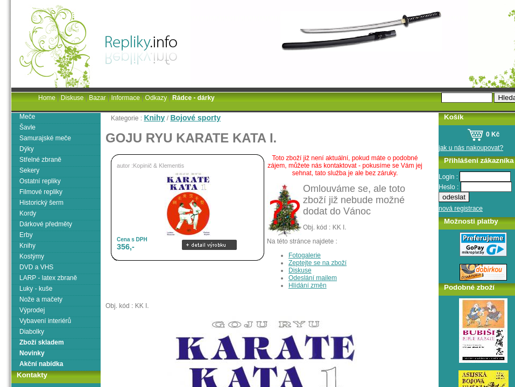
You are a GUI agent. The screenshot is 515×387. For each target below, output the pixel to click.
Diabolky (31, 331)
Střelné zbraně (40, 159)
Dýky (26, 149)
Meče (27, 116)
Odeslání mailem (312, 278)
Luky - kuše (35, 288)
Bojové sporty (195, 117)
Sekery (29, 170)
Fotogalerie (304, 255)
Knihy (154, 117)
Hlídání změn (307, 285)
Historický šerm (41, 202)
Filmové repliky (40, 192)
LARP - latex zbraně (48, 278)
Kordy (27, 213)
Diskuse (300, 270)
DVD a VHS (36, 267)
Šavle (27, 127)
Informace (125, 98)
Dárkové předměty (45, 224)
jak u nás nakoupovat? (471, 148)
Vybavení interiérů (45, 321)
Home (46, 98)
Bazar (97, 98)
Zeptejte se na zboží (317, 263)
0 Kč (483, 134)
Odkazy (156, 98)
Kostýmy (31, 256)
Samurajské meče (45, 138)
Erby (26, 235)
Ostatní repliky (40, 181)
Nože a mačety (40, 299)
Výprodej (32, 310)
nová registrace (461, 208)
